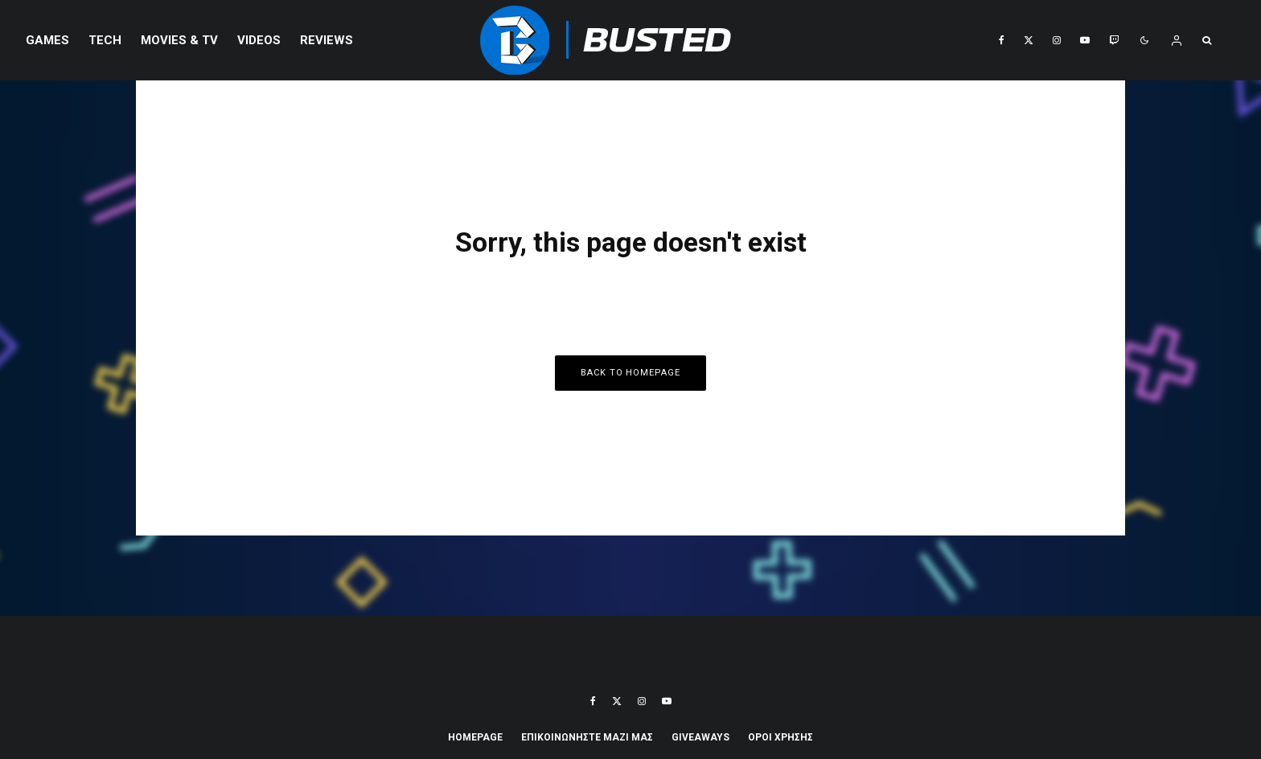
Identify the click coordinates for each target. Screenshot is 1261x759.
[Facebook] (1001, 40)
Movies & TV (179, 40)
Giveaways (700, 737)
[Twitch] (1113, 40)
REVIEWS (326, 40)
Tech (104, 40)
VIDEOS (259, 40)
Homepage (475, 737)
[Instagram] (1056, 40)
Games (47, 40)
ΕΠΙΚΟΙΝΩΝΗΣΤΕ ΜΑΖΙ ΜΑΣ (587, 737)
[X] (1028, 40)
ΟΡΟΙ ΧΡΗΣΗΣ (780, 737)
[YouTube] (1084, 40)
